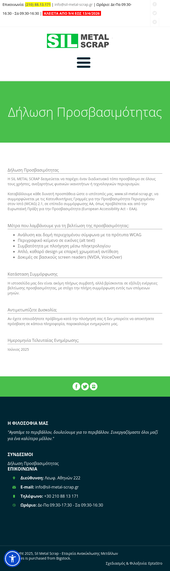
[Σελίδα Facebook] (76, 388)
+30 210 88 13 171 (61, 496)
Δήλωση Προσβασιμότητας (33, 463)
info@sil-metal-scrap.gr (74, 4)
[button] (12, 558)
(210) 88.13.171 (38, 4)
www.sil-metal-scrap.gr (133, 193)
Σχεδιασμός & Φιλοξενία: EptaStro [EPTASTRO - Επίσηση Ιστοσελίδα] (134, 563)
